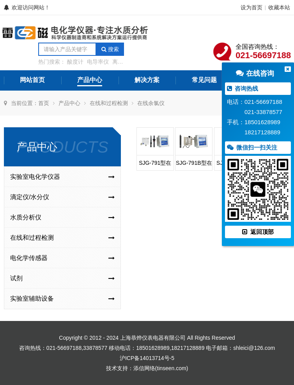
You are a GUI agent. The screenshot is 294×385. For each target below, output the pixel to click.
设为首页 (251, 7)
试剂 (62, 278)
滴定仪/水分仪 (62, 197)
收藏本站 (279, 7)
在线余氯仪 (151, 103)
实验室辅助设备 (62, 299)
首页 (43, 103)
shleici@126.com (254, 348)
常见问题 (204, 80)
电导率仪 (98, 62)
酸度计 (75, 62)
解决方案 (147, 80)
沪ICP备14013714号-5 (147, 358)
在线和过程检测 (109, 103)
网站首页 (32, 80)
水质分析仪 (62, 217)
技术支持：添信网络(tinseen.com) (147, 368)
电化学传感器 (62, 258)
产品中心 (89, 80)
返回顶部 (257, 231)
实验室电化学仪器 (62, 177)
